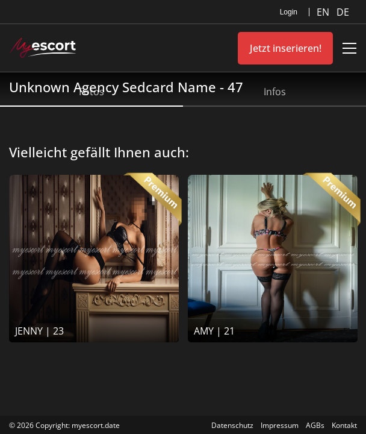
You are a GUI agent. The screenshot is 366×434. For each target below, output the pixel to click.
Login (288, 12)
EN (324, 12)
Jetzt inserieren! (285, 48)
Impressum (280, 425)
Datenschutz (232, 425)
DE (343, 12)
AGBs (315, 425)
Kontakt (344, 425)
